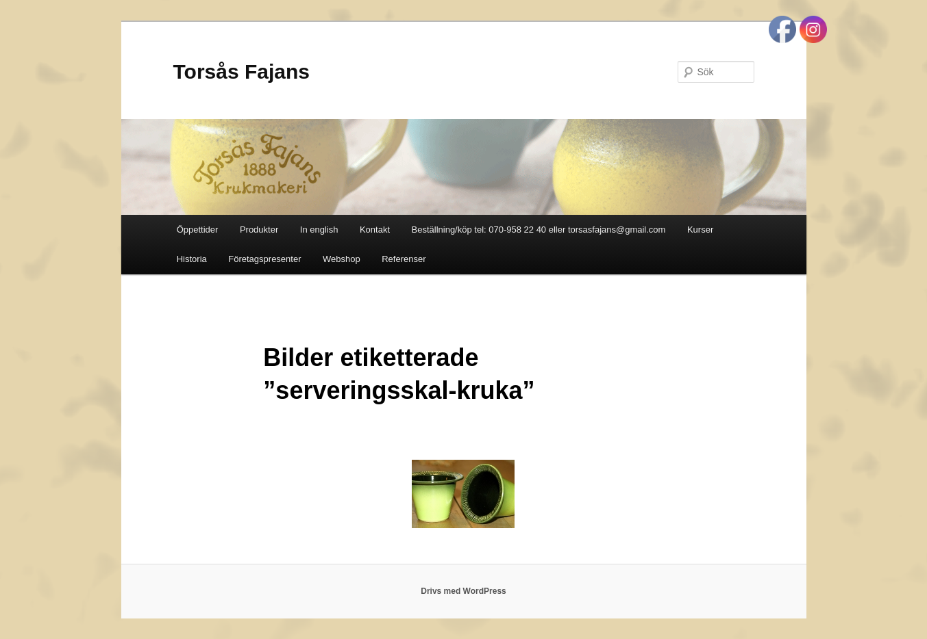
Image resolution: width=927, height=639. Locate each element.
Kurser (700, 229)
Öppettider (198, 229)
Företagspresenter (264, 259)
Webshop (341, 259)
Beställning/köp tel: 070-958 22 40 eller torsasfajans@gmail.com (539, 229)
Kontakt (375, 229)
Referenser (403, 259)
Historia (192, 259)
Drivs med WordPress (463, 591)
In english (319, 229)
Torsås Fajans (241, 71)
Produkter (259, 229)
